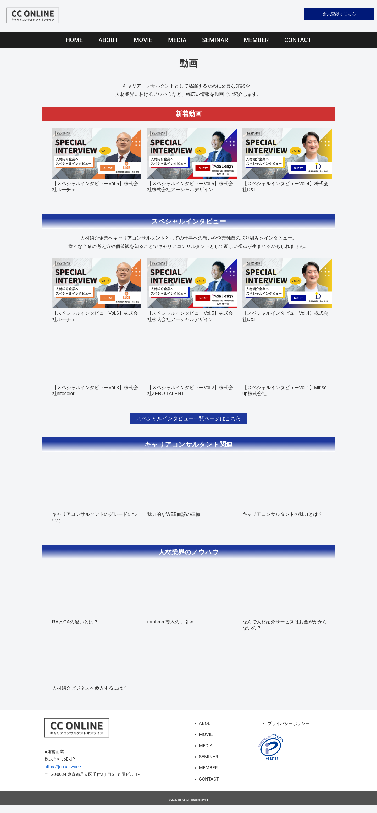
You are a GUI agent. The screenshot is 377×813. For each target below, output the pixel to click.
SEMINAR (215, 40)
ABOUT (108, 40)
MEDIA (177, 40)
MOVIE (143, 40)
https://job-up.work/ (63, 774)
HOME (74, 40)
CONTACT (298, 40)
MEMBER (256, 40)
